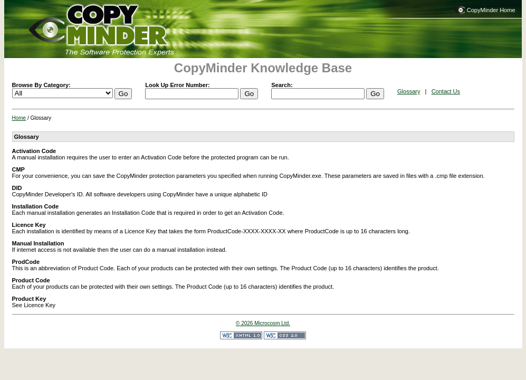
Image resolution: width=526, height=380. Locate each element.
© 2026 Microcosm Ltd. (263, 323)
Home (19, 118)
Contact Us (446, 91)
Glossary (408, 91)
